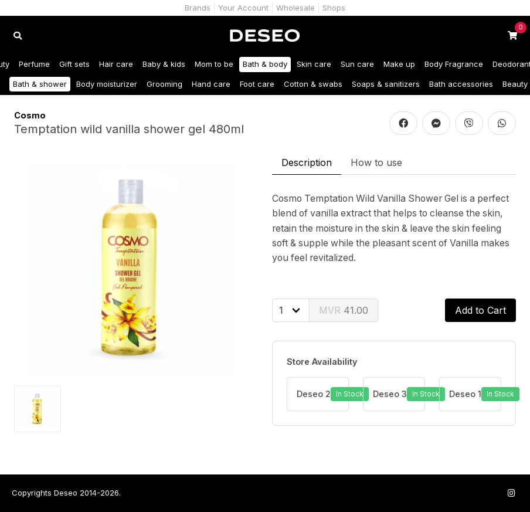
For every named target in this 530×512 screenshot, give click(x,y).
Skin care (314, 64)
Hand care (211, 84)
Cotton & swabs (313, 84)
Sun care (357, 64)
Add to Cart (480, 310)
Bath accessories (461, 84)
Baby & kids (163, 64)
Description (306, 162)
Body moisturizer (106, 84)
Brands (197, 7)
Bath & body (265, 64)
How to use (376, 162)
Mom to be (214, 64)
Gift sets (74, 64)
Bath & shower (40, 84)
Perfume (34, 64)
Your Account (243, 7)
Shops (333, 7)
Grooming (164, 84)
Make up (399, 64)
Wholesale (295, 7)
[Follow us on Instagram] (511, 493)
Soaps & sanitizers (386, 84)
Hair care (116, 64)
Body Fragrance (453, 64)
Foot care (257, 84)
